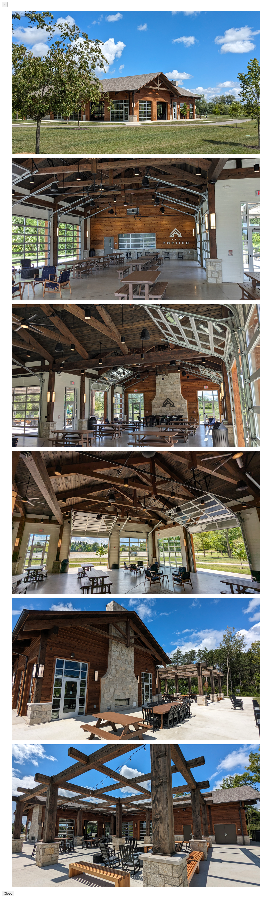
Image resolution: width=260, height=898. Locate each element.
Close (8, 893)
